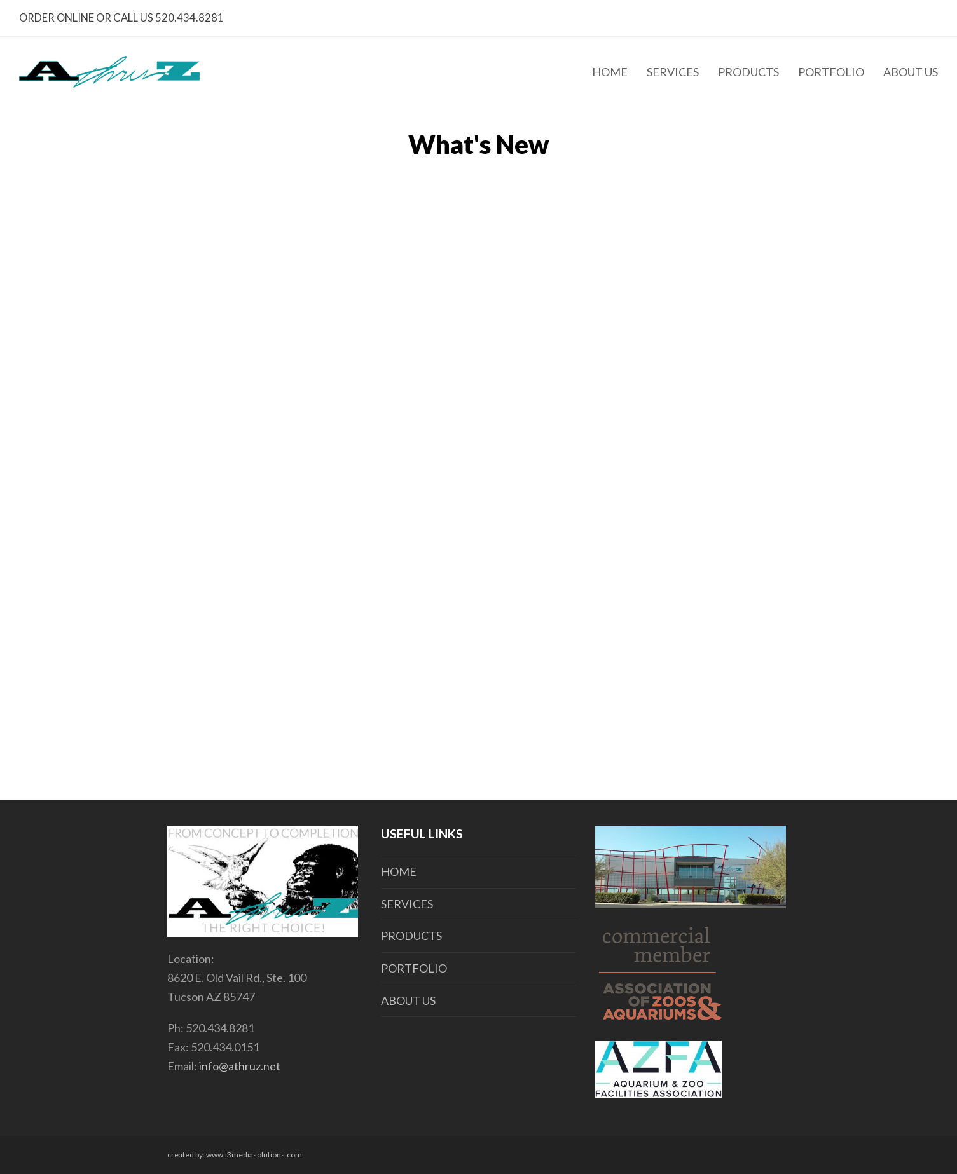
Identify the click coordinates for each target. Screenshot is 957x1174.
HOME (399, 871)
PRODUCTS (411, 936)
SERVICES (407, 904)
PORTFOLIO (414, 968)
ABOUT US (408, 1000)
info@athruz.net (239, 1066)
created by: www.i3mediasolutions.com (234, 1154)
